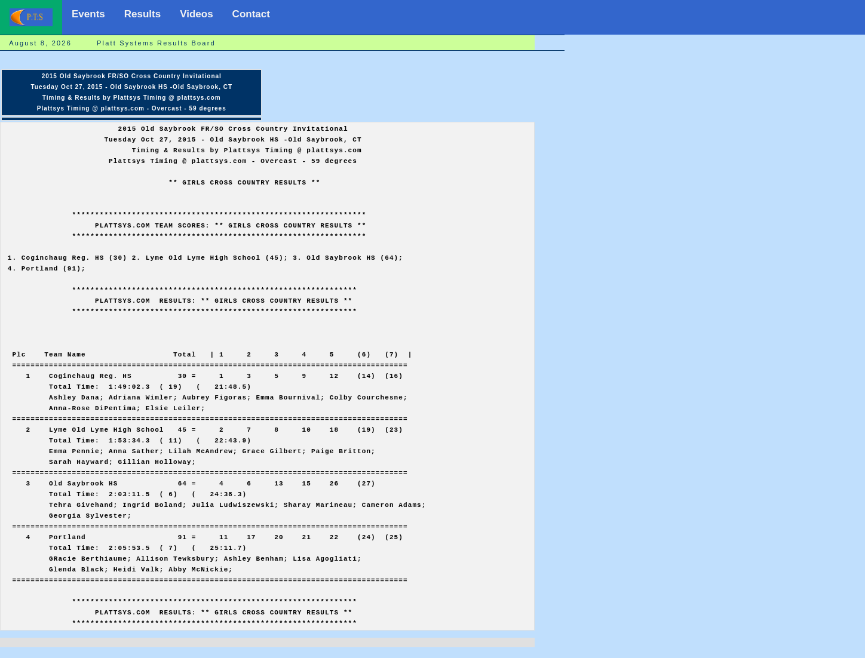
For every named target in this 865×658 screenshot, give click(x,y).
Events (88, 14)
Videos (196, 14)
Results (142, 14)
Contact (251, 14)
